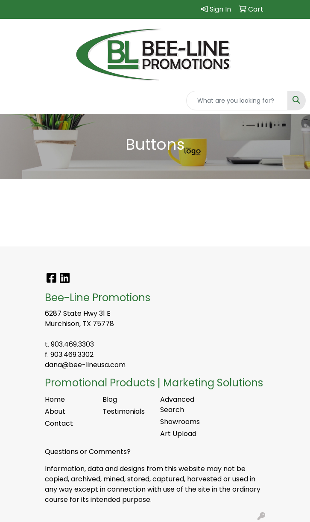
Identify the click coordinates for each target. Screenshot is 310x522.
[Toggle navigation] (13, 101)
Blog (109, 399)
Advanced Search (177, 404)
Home (55, 399)
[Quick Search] (237, 100)
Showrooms (180, 422)
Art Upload (178, 434)
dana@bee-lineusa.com (85, 365)
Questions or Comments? (88, 452)
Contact (59, 423)
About (55, 411)
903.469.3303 (72, 344)
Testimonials (123, 411)
